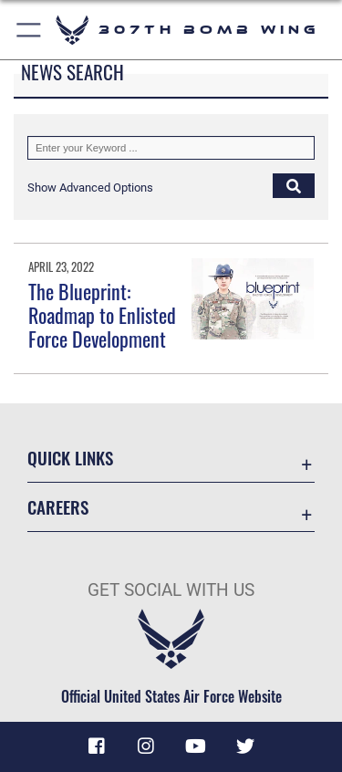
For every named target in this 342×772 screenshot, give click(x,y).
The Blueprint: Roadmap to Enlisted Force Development (102, 315)
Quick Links (70, 457)
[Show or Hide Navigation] (29, 29)
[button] (90, 187)
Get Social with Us (171, 589)
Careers (57, 507)
